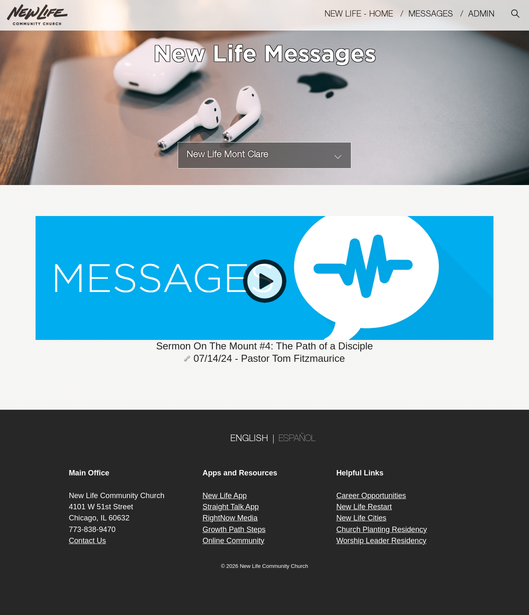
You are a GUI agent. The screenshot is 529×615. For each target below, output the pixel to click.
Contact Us (87, 541)
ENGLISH (249, 439)
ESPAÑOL (297, 439)
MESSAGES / (438, 15)
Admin (485, 15)
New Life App (225, 496)
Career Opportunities (371, 496)
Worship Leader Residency (381, 541)
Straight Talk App (231, 507)
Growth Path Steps (234, 529)
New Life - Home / (366, 15)
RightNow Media (230, 518)
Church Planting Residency (381, 529)
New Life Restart (364, 507)
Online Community (233, 541)
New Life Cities (361, 518)
